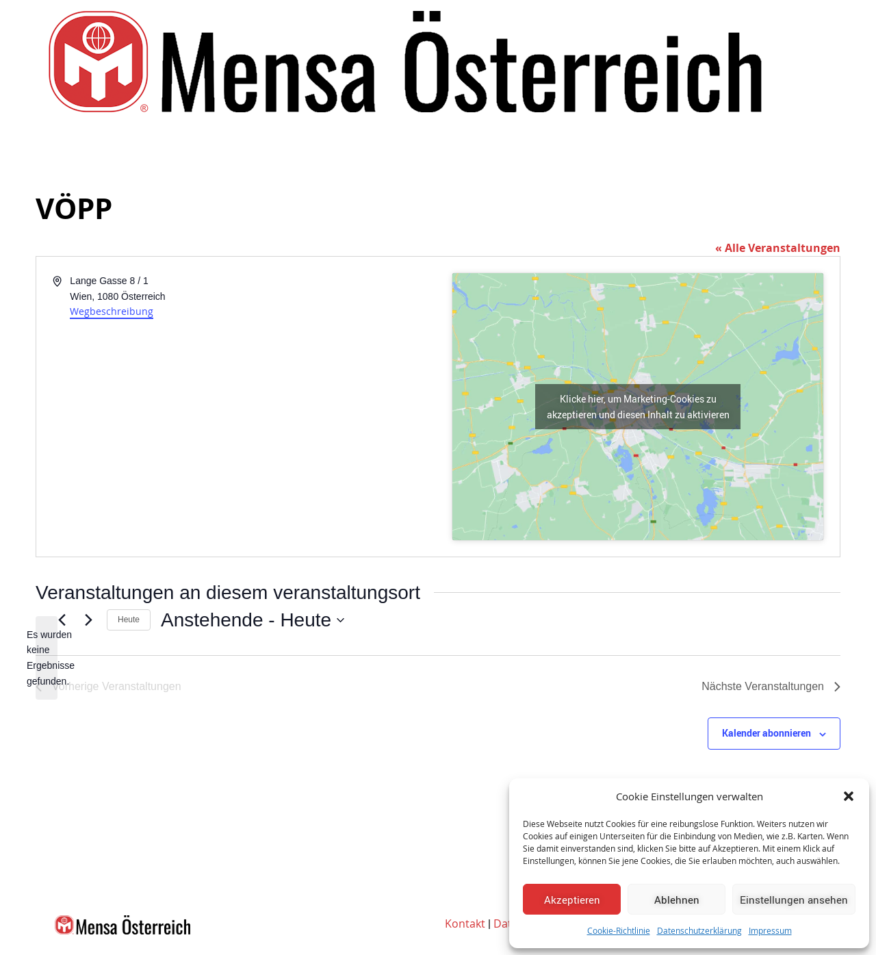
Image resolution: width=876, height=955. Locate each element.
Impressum (770, 930)
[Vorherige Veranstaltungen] (61, 620)
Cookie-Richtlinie (618, 930)
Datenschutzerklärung (699, 930)
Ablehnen (676, 899)
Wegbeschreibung (111, 311)
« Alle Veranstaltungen (777, 247)
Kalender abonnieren (766, 732)
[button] (848, 796)
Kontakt (465, 923)
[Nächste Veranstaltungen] (88, 620)
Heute (129, 619)
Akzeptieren (572, 899)
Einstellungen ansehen (794, 899)
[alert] (46, 658)
